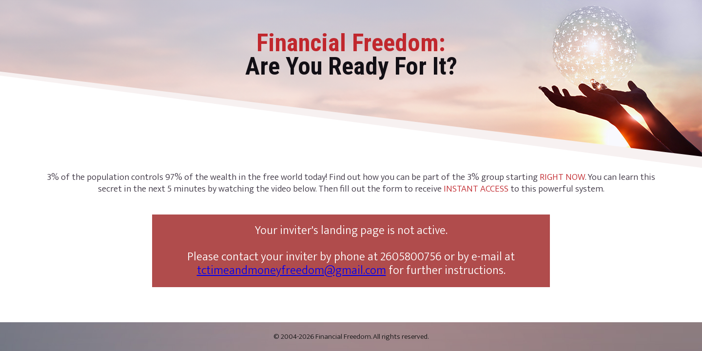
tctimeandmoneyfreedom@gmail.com (291, 270)
